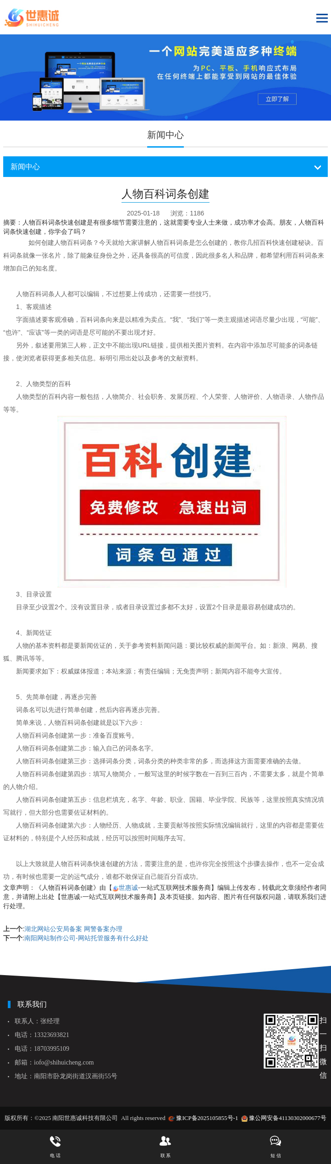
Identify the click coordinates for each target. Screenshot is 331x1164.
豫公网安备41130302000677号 (287, 1117)
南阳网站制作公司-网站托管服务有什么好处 (86, 938)
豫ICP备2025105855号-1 (207, 1117)
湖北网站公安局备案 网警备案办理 (73, 928)
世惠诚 (128, 887)
